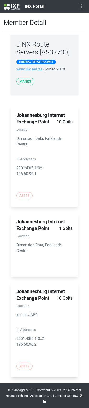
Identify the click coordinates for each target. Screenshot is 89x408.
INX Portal (24, 7)
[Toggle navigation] (81, 6)
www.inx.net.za (29, 69)
